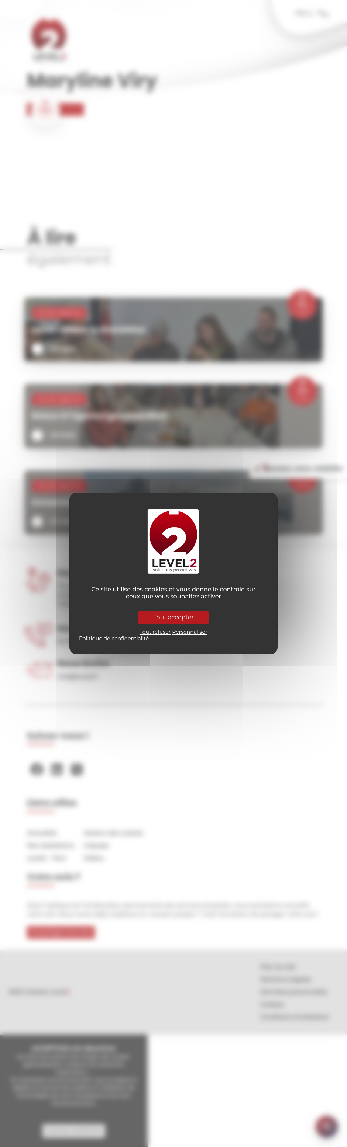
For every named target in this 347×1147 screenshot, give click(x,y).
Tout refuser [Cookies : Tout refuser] (155, 632)
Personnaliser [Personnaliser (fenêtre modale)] (189, 632)
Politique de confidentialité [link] (114, 638)
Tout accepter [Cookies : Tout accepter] (173, 617)
